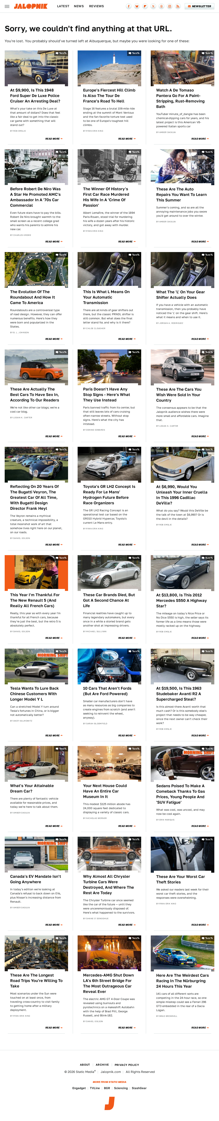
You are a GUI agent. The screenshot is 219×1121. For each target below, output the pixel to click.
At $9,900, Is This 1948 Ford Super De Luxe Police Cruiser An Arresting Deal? (35, 95)
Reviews (96, 6)
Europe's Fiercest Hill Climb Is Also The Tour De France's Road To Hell (109, 95)
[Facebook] (129, 6)
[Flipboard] (145, 6)
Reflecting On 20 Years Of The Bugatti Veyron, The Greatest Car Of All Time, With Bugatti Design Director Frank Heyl (34, 497)
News (79, 6)
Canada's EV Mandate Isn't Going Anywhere (35, 879)
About (85, 1064)
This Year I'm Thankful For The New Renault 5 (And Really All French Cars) (35, 600)
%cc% (63, 53)
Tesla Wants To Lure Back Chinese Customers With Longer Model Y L (34, 694)
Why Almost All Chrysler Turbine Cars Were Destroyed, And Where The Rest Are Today (108, 884)
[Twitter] (153, 6)
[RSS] (178, 6)
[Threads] (161, 6)
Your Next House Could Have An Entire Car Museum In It (105, 791)
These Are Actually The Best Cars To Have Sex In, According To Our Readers (34, 394)
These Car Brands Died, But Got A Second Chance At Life (109, 600)
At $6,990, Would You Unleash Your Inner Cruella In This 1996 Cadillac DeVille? (181, 494)
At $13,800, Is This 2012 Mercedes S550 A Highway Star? (181, 600)
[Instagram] (170, 6)
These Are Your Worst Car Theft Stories (180, 879)
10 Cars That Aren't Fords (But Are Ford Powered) (107, 691)
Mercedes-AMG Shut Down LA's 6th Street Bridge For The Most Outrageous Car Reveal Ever (108, 983)
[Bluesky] (137, 6)
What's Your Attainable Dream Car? (32, 788)
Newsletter (199, 6)
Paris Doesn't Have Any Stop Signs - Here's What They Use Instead (106, 394)
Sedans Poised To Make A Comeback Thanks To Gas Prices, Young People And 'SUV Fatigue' (180, 794)
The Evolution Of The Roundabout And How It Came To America (32, 297)
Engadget (79, 1088)
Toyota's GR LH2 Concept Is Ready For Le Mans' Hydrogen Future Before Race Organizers (109, 494)
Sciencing (121, 1088)
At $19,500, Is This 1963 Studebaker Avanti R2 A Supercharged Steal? (178, 694)
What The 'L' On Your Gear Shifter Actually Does (180, 295)
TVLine (95, 1088)
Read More (52, 139)
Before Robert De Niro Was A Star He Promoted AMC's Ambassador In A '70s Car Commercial (35, 197)
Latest (63, 6)
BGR (107, 1088)
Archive (102, 1064)
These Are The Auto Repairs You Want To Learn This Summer (181, 194)
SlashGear (139, 1088)
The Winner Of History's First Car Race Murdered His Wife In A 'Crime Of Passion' (106, 197)
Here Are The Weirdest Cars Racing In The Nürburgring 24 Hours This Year (182, 981)
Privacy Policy (127, 1064)
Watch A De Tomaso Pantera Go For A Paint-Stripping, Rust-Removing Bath (180, 98)
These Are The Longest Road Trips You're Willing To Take (36, 980)
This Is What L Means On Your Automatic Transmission (106, 297)
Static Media (85, 1072)
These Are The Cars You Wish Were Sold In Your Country (178, 395)
